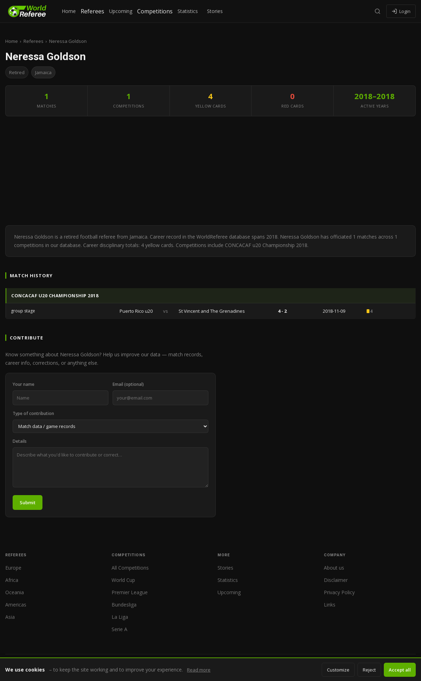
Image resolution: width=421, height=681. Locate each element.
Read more (198, 670)
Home (69, 11)
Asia (10, 617)
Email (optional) (128, 384)
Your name (23, 384)
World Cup (123, 580)
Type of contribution (33, 413)
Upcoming (120, 11)
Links (329, 604)
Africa (11, 580)
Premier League (130, 592)
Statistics (188, 11)
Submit (27, 502)
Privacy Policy (339, 592)
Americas (15, 604)
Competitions (155, 11)
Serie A (119, 629)
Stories (215, 11)
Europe (13, 567)
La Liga (120, 617)
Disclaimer (336, 580)
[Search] (377, 11)
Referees (92, 11)
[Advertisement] (210, 172)
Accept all (400, 670)
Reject (369, 670)
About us (334, 567)
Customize (338, 670)
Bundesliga (124, 604)
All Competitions (130, 567)
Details (20, 441)
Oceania (14, 592)
